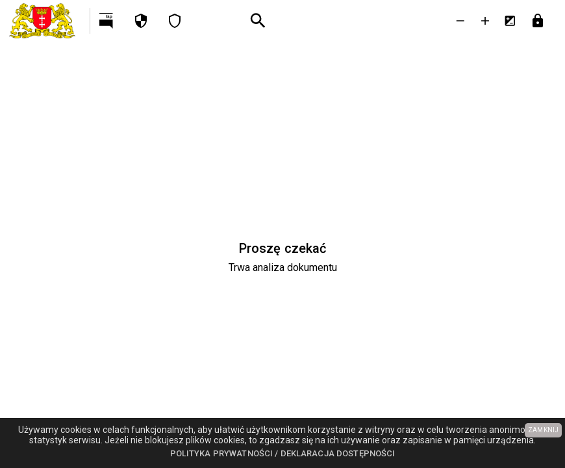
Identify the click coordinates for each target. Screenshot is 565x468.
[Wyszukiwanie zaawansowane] (258, 21)
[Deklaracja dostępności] (175, 21)
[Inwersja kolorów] (510, 21)
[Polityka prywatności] (141, 21)
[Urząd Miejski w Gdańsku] (44, 21)
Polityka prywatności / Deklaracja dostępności (283, 453)
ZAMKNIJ (543, 430)
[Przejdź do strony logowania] (538, 21)
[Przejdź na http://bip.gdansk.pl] (107, 21)
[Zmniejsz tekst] (460, 21)
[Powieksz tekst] (485, 21)
